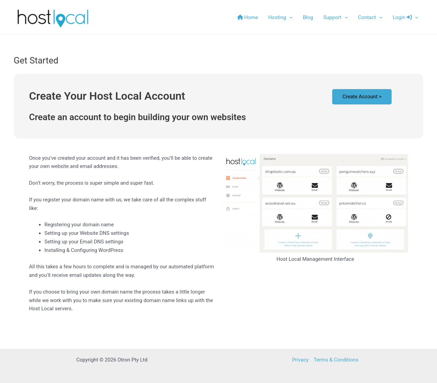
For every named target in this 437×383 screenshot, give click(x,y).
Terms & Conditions (336, 360)
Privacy (300, 360)
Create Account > (361, 97)
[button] (289, 17)
